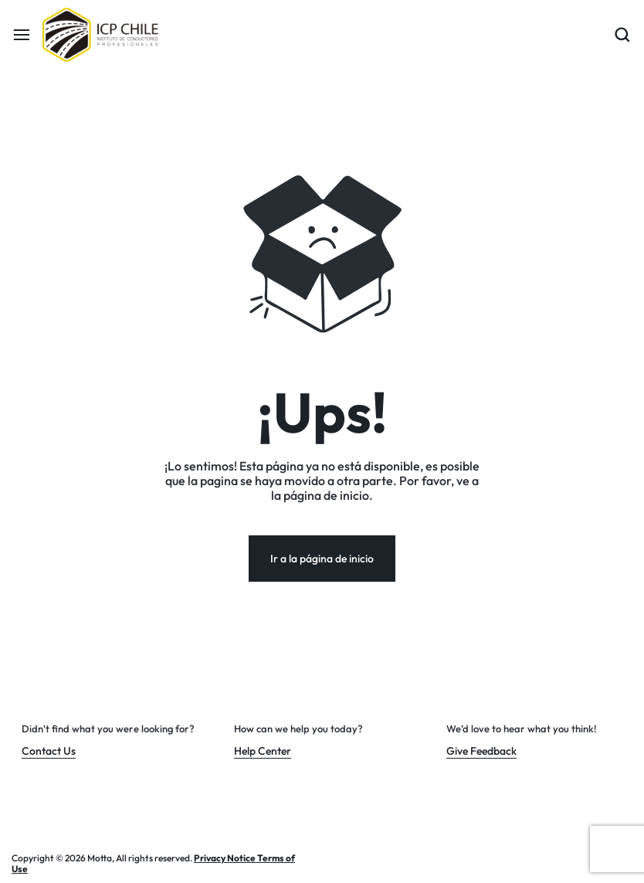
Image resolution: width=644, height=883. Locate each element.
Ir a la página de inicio (322, 558)
